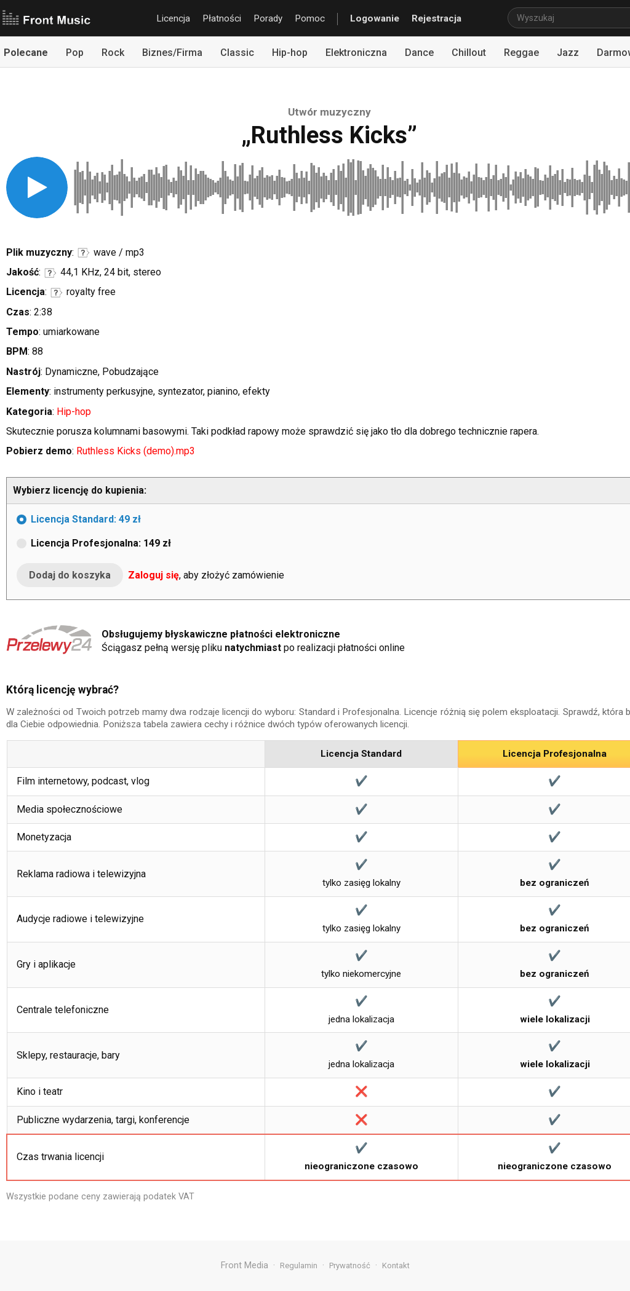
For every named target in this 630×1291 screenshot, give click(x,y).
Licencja (173, 18)
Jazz (568, 52)
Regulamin (298, 1265)
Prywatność (349, 1265)
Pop (75, 52)
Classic (237, 52)
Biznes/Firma (172, 52)
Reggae (521, 52)
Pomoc (310, 18)
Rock (113, 52)
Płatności (221, 18)
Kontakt (396, 1265)
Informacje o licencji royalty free (56, 292)
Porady (267, 18)
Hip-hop (290, 52)
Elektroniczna (356, 52)
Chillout (469, 52)
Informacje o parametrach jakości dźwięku (50, 272)
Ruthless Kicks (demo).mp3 (135, 451)
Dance (419, 52)
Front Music (46, 18)
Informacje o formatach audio (84, 252)
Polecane (26, 52)
